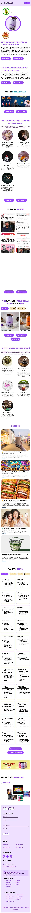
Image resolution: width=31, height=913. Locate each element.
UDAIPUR (17, 885)
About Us (6, 848)
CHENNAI (17, 883)
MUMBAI (8, 883)
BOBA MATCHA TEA (10, 902)
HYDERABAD (8, 885)
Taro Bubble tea (19, 894)
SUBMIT (6, 834)
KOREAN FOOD (9, 898)
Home (5, 845)
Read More (4, 458)
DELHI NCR (18, 881)
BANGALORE (8, 881)
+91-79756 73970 (15, 749)
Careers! (19, 848)
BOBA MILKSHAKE (19, 896)
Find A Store (18, 59)
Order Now (27, 3)
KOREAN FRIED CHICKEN (19, 899)
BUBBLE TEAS (9, 894)
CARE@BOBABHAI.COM (15, 753)
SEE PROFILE (6, 782)
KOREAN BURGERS (10, 896)
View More (15, 339)
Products (19, 845)
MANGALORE (9, 887)
